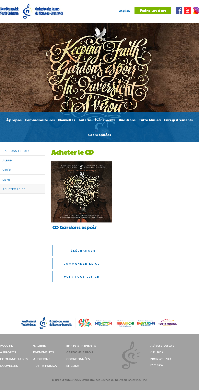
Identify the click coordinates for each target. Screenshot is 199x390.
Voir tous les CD (82, 276)
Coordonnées (99, 134)
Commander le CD (81, 263)
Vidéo (6, 170)
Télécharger (81, 250)
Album (7, 160)
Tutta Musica (150, 119)
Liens (6, 179)
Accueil (6, 345)
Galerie (85, 119)
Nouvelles (66, 119)
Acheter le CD (14, 189)
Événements (105, 119)
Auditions (127, 119)
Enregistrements (178, 119)
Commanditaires (40, 119)
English (124, 11)
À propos (14, 119)
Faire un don (153, 10)
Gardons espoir (15, 150)
